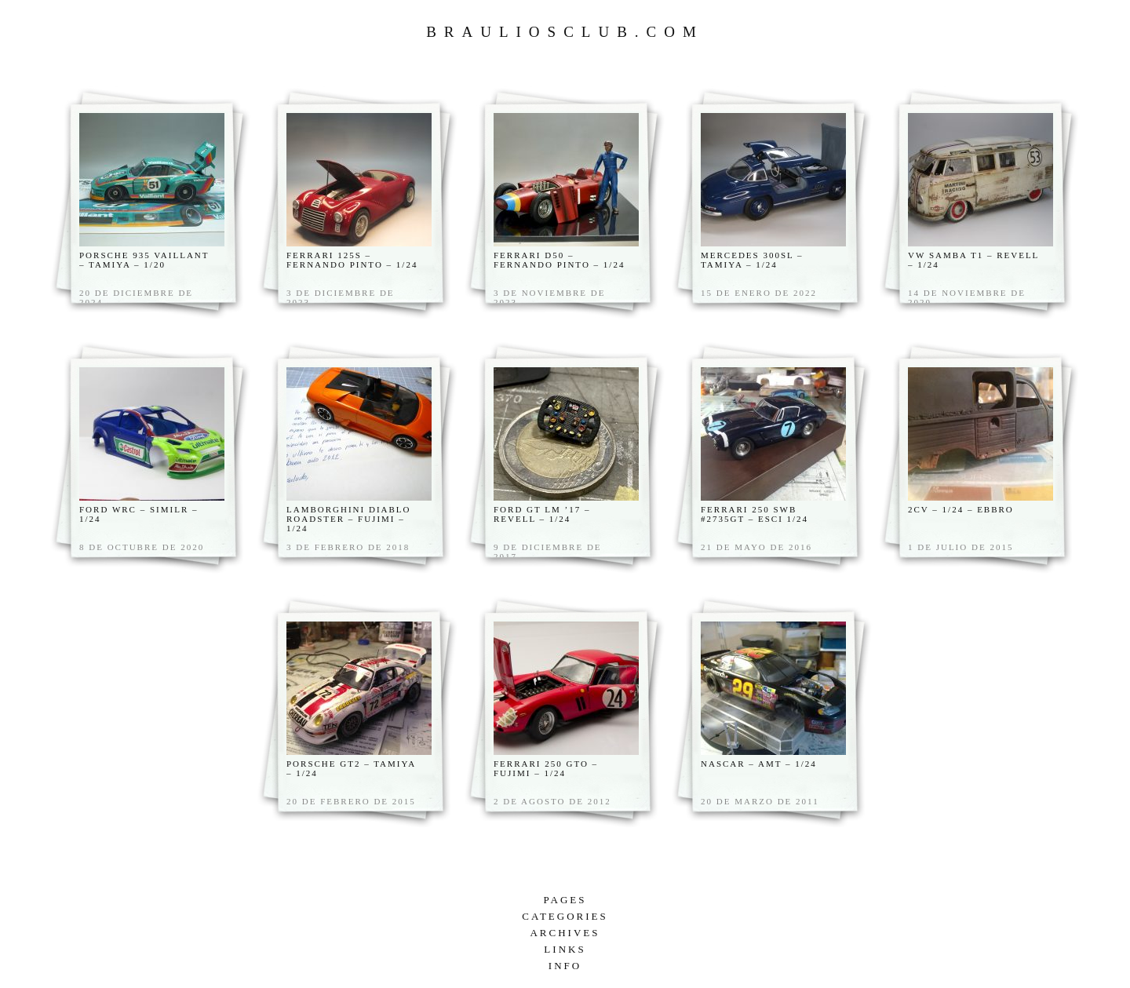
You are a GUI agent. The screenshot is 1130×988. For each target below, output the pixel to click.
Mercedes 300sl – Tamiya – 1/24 (752, 259)
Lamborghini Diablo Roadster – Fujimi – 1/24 (348, 519)
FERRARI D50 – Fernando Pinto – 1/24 (559, 259)
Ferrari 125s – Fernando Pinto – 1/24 (351, 259)
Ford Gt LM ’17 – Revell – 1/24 (542, 514)
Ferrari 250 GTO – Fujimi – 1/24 (546, 768)
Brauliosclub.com (565, 32)
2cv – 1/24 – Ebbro (961, 509)
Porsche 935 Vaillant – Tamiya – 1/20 (144, 259)
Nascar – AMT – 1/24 (759, 763)
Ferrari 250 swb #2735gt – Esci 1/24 (754, 514)
